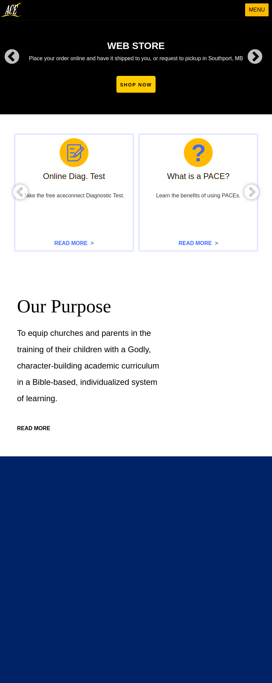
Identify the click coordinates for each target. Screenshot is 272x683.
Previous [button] (11, 57)
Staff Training (147, 527)
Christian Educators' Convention (168, 518)
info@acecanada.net (171, 613)
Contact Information (155, 568)
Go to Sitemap (57, 467)
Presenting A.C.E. (57, 501)
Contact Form (148, 577)
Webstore (143, 492)
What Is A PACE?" (58, 510)
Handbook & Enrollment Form (70, 554)
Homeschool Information (65, 518)
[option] (136, 57)
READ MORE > (74, 243)
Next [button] (254, 57)
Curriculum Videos (153, 501)
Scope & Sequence (59, 536)
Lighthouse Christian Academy (71, 545)
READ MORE (33, 429)
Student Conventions (156, 536)
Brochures (49, 527)
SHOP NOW (136, 84)
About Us (48, 492)
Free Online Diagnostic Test (163, 510)
